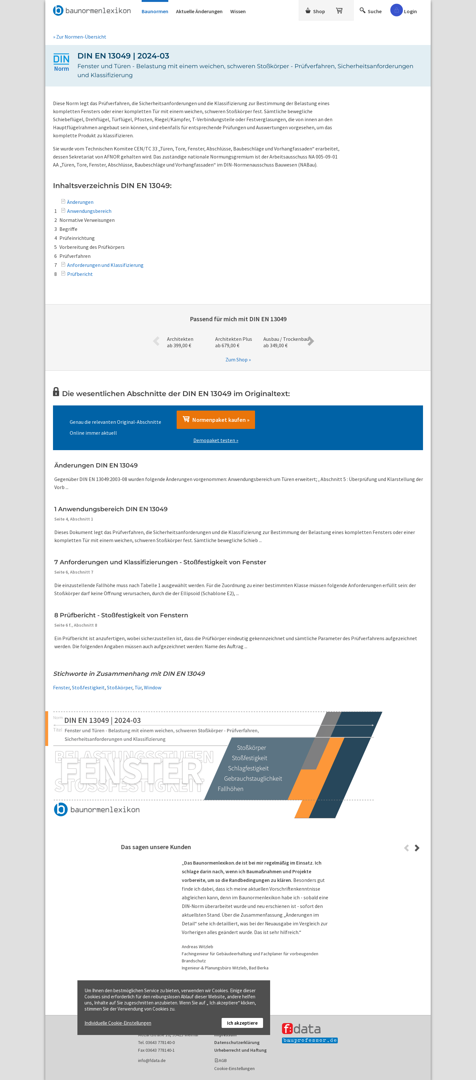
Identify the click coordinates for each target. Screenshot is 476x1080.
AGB (223, 1060)
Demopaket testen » (215, 440)
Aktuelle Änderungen (199, 11)
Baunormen (155, 11)
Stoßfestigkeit (88, 687)
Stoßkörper (119, 687)
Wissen (238, 11)
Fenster (61, 687)
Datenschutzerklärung (237, 1042)
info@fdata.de (152, 1060)
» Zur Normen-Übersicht (79, 36)
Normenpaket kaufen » (216, 419)
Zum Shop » (238, 359)
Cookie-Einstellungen (234, 1068)
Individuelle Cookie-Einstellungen (117, 1023)
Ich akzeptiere (242, 1023)
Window (152, 687)
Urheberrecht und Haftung (240, 1050)
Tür (138, 687)
